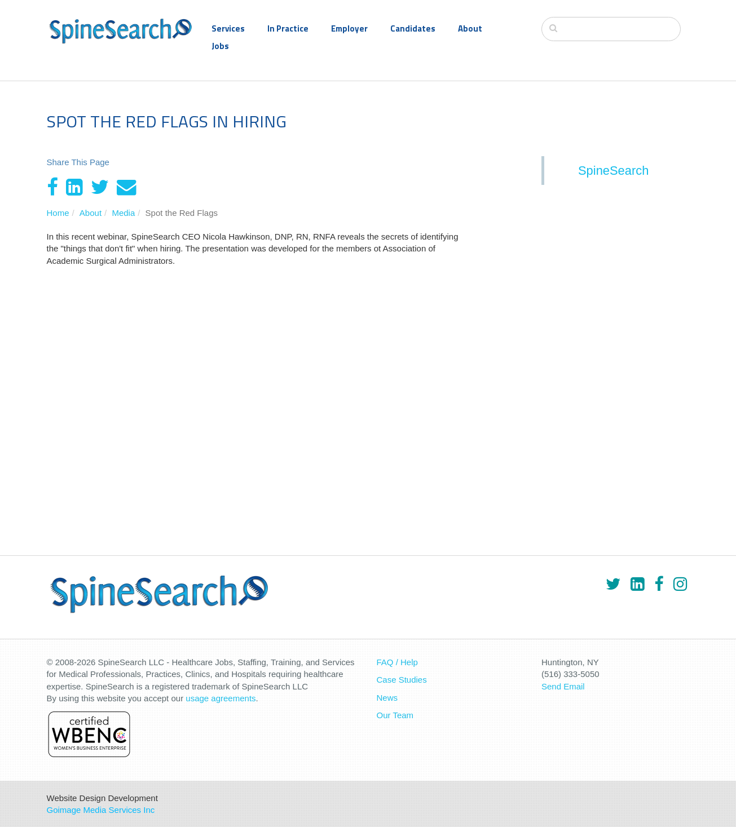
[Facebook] (52, 187)
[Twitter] (100, 187)
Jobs (220, 45)
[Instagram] (680, 584)
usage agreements (220, 698)
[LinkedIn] (74, 187)
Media (123, 213)
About (470, 28)
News (387, 697)
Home (58, 213)
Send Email (563, 686)
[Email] (126, 187)
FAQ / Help (397, 662)
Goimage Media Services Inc (101, 810)
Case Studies (402, 679)
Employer (349, 28)
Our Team (395, 715)
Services (228, 28)
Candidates (412, 28)
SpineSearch (613, 170)
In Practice (287, 28)
